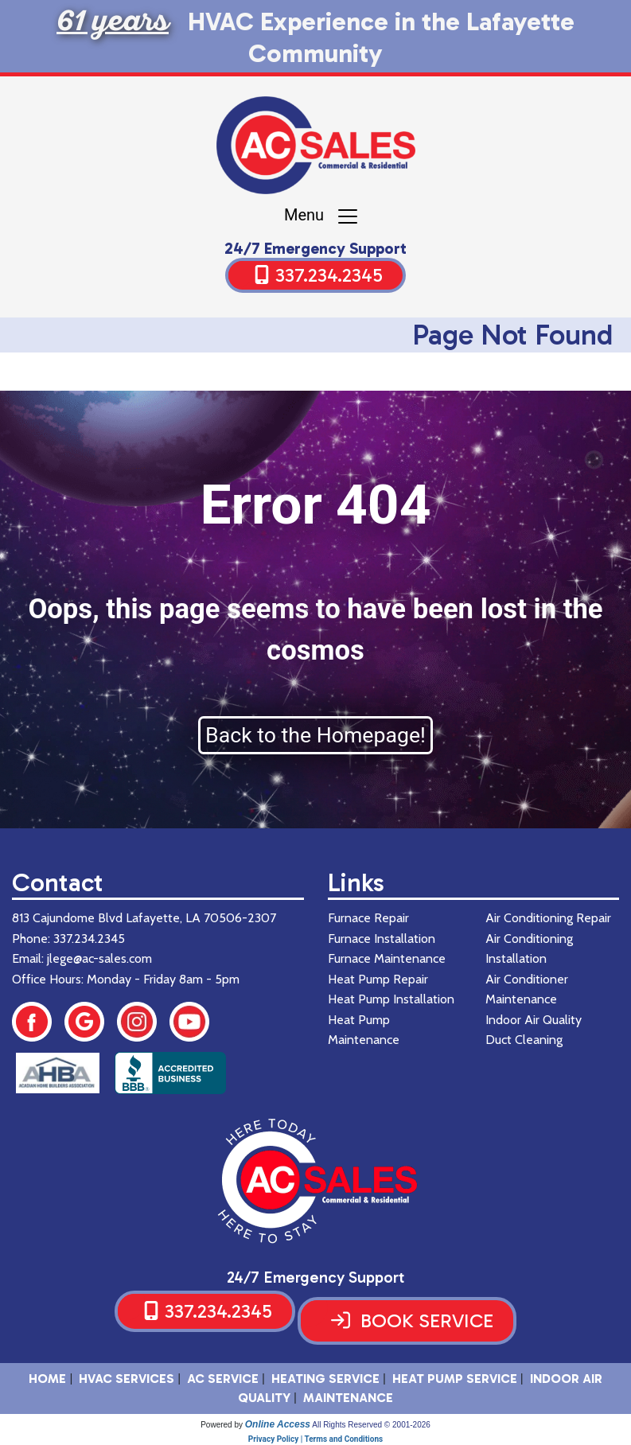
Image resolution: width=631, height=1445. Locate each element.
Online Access (277, 1424)
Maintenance (348, 1397)
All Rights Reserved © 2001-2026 (371, 1424)
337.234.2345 (329, 274)
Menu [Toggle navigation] (322, 216)
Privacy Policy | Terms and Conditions (315, 1439)
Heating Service (325, 1378)
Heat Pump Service (454, 1378)
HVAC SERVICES (126, 1378)
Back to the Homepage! (315, 735)
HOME (47, 1378)
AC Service (223, 1378)
